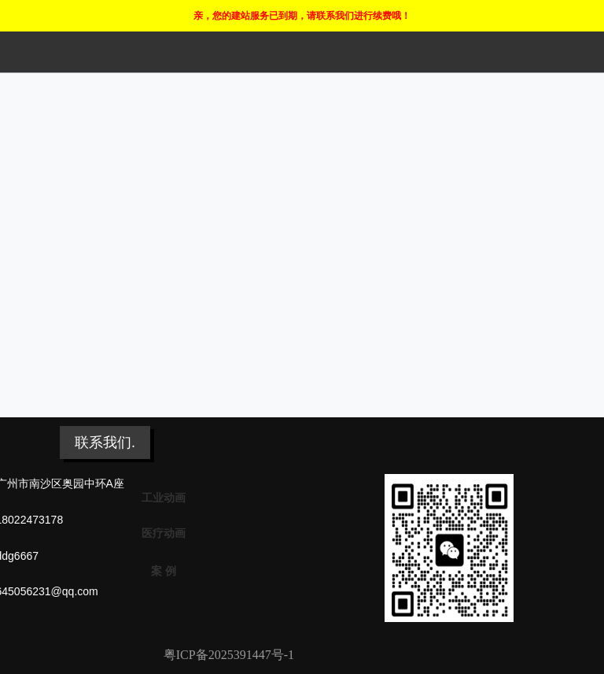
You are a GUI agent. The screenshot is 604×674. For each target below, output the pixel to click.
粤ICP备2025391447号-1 (229, 654)
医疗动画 (164, 533)
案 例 (163, 571)
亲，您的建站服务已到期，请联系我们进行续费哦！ (302, 15)
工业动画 (164, 497)
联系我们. (105, 442)
